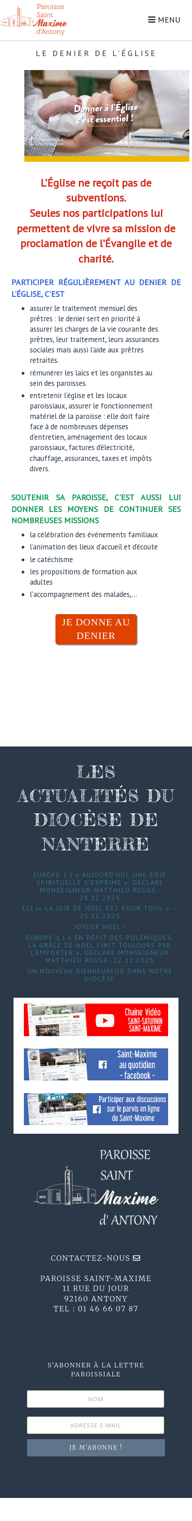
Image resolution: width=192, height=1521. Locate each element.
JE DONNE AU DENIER (96, 629)
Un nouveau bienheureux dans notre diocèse (100, 975)
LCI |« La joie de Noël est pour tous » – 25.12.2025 (100, 912)
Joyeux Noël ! (100, 927)
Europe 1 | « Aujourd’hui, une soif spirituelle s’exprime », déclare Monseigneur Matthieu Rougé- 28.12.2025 (99, 886)
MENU (164, 19)
